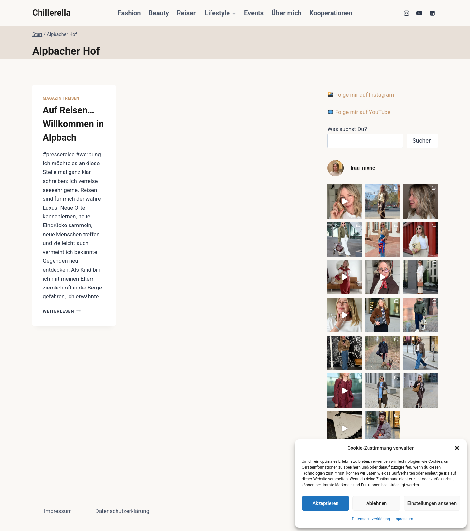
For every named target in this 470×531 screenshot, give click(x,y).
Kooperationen (330, 13)
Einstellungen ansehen (432, 503)
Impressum (403, 519)
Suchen (422, 140)
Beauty (159, 13)
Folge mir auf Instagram (361, 94)
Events (254, 13)
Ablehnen (376, 503)
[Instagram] (406, 13)
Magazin (52, 98)
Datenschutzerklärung (371, 519)
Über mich (287, 13)
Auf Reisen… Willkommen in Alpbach (73, 124)
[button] (457, 448)
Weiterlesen (62, 311)
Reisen (187, 13)
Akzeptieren (325, 503)
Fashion (129, 13)
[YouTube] (419, 13)
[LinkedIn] (432, 13)
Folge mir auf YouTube (359, 112)
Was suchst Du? (347, 129)
